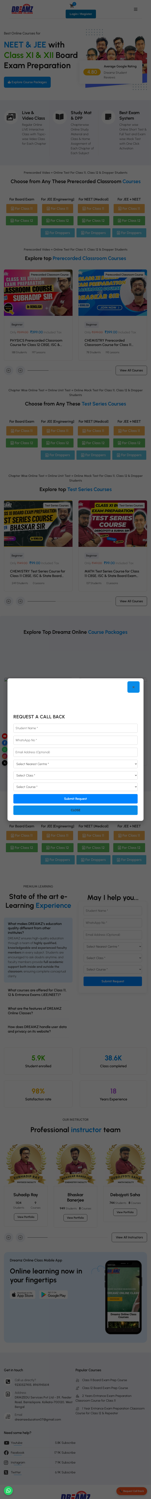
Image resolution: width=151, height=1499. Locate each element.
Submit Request (75, 799)
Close (75, 810)
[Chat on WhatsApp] (8, 1490)
